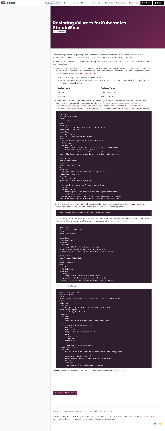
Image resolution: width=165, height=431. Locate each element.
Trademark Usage (102, 419)
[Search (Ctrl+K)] (53, 3)
